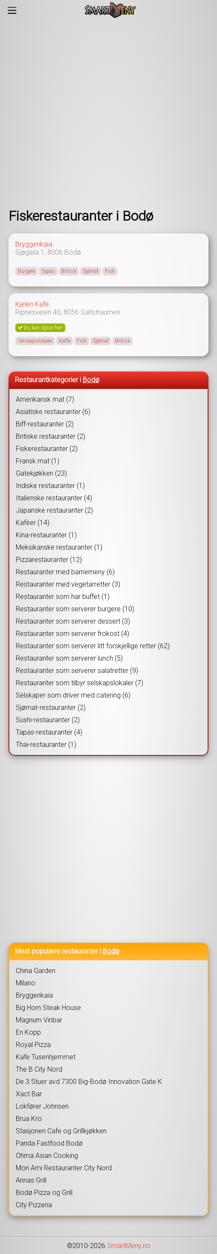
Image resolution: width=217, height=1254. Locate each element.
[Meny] (12, 10)
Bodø (72, 252)
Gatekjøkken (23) (41, 473)
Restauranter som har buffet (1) (63, 597)
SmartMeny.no (128, 1246)
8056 (71, 312)
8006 (55, 252)
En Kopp (28, 1032)
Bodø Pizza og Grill (44, 1193)
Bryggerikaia (33, 244)
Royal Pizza (33, 1045)
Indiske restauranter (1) (50, 486)
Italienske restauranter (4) (54, 498)
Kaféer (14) (32, 523)
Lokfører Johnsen (42, 1106)
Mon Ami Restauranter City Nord (64, 1168)
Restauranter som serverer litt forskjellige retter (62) (93, 646)
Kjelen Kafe (32, 304)
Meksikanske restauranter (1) (59, 547)
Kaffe (64, 341)
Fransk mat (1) (37, 461)
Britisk (68, 271)
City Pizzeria (34, 1205)
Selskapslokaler (35, 341)
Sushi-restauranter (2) (48, 720)
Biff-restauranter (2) (45, 424)
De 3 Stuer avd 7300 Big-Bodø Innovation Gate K (89, 1082)
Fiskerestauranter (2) (47, 449)
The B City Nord (39, 1069)
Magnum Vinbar (39, 1020)
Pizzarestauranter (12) (49, 560)
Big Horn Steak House (48, 1008)
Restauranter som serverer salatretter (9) (77, 671)
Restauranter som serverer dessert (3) (73, 621)
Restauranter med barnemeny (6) (65, 572)
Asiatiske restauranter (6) (53, 412)
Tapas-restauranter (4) (49, 732)
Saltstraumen (100, 312)
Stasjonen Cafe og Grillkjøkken (61, 1131)
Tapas (48, 271)
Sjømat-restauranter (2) (51, 708)
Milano (25, 983)
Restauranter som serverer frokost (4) (72, 634)
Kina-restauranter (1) (46, 535)
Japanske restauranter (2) (54, 510)
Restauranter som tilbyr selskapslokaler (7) (79, 683)
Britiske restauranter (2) (50, 436)
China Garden (35, 971)
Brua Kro (29, 1119)
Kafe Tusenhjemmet (45, 1057)
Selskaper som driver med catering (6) (73, 695)
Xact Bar (29, 1094)
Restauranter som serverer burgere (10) (75, 609)
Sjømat (90, 271)
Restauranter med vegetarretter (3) (68, 584)
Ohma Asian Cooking (47, 1156)
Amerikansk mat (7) (45, 399)
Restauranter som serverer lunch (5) (69, 658)
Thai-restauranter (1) (46, 744)
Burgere (26, 271)
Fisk (110, 271)
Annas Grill (31, 1180)
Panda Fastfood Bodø (49, 1143)
